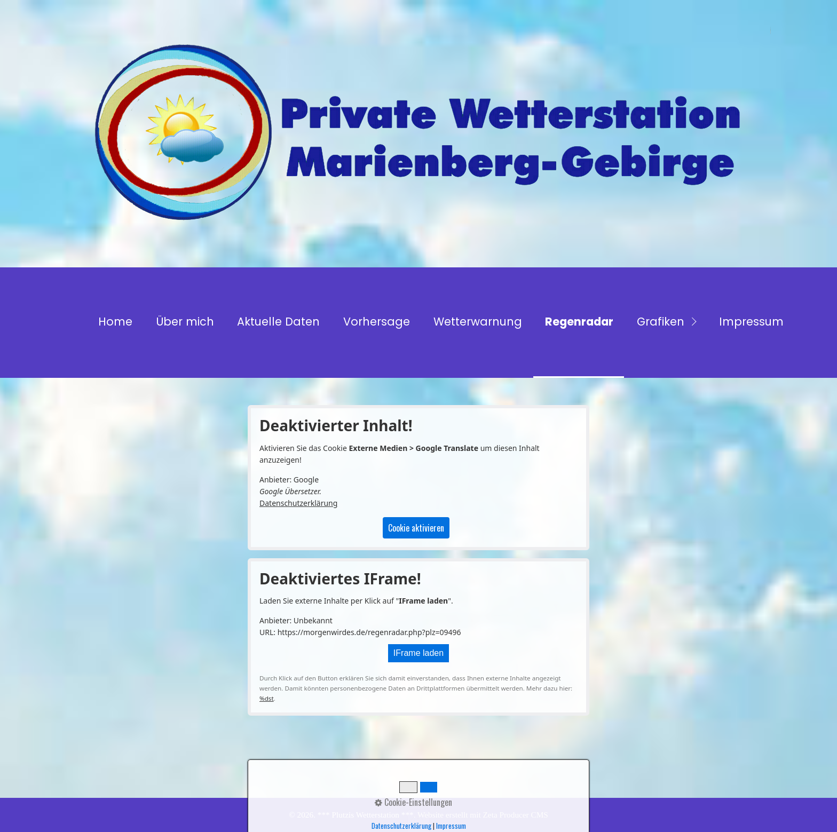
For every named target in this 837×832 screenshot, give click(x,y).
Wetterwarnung (477, 321)
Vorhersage (376, 321)
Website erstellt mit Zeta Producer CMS (482, 814)
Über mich (185, 321)
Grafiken (660, 321)
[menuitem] (115, 322)
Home (115, 321)
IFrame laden (418, 652)
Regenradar (579, 321)
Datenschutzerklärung (298, 503)
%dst (266, 698)
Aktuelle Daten (278, 321)
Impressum (751, 321)
